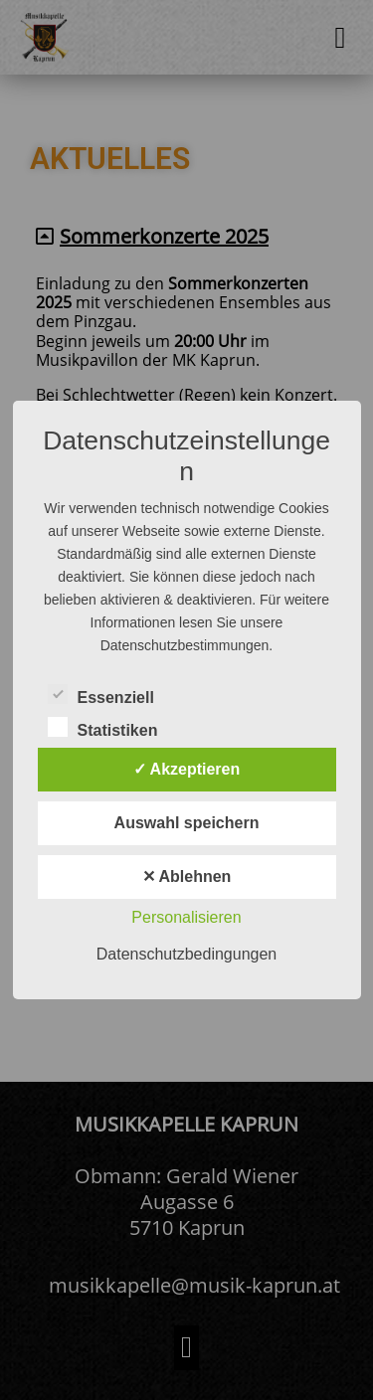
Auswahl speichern (187, 822)
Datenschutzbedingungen (186, 954)
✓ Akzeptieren (187, 769)
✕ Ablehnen (187, 876)
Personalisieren (186, 917)
